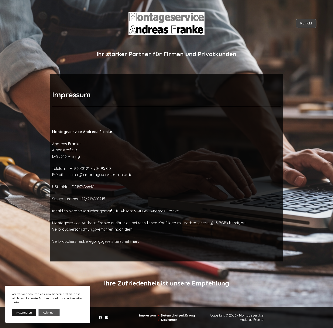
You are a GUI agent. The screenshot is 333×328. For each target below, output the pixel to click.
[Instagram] (106, 317)
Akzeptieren (24, 312)
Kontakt (306, 23)
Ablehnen (49, 312)
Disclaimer (169, 320)
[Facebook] (100, 317)
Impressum (147, 315)
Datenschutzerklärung (178, 315)
